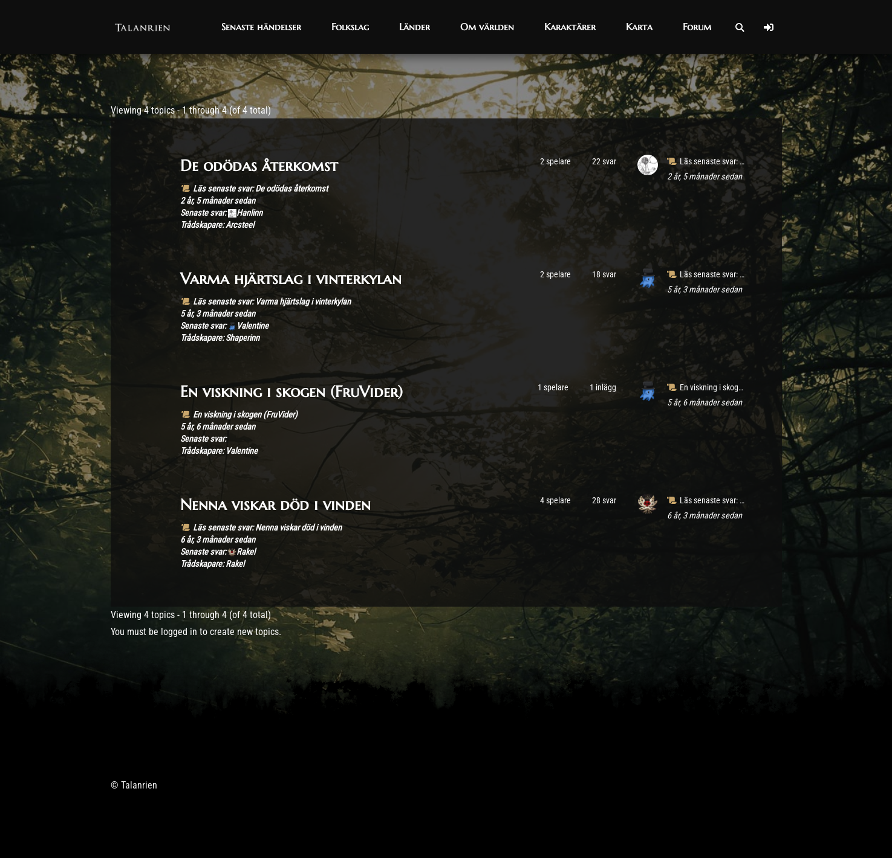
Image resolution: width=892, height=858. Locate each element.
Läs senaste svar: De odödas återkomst (260, 189)
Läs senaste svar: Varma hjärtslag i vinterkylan (272, 302)
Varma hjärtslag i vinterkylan (291, 278)
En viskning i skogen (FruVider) (291, 391)
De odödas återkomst (259, 165)
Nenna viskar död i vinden (275, 504)
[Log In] (768, 27)
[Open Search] (739, 27)
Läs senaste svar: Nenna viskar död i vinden (267, 528)
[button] (261, 27)
